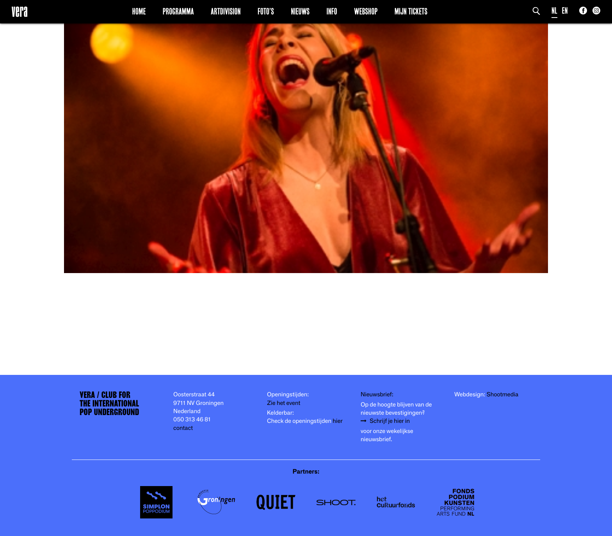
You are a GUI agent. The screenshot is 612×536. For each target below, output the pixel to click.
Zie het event (283, 403)
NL (554, 11)
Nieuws (300, 11)
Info (331, 11)
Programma (178, 11)
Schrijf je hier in (390, 421)
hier (337, 421)
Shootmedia (503, 394)
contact (183, 428)
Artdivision (226, 11)
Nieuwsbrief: (377, 394)
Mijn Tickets (411, 11)
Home (139, 11)
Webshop (365, 11)
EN (565, 11)
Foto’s (266, 11)
